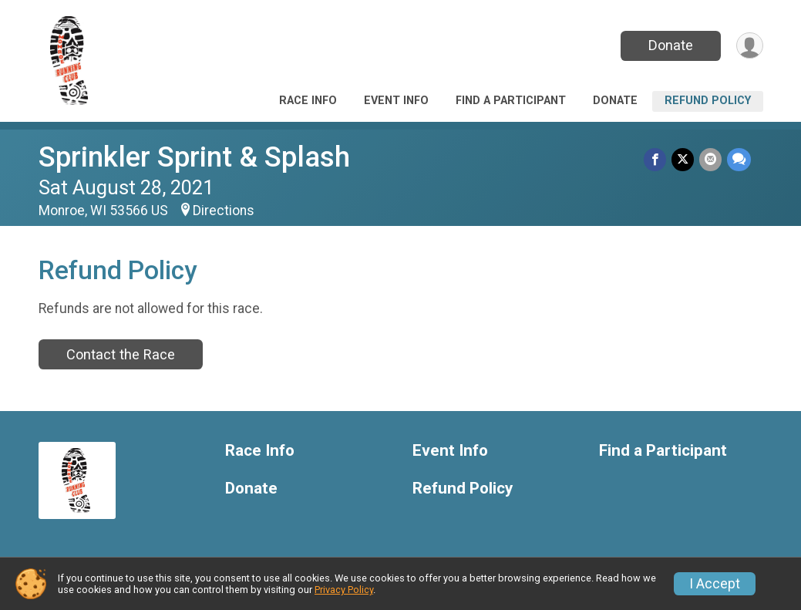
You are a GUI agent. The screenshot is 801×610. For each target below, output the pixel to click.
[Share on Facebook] (657, 160)
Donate (668, 45)
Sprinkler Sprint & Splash (194, 157)
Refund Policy (708, 100)
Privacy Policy (344, 589)
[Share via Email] (711, 160)
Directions (223, 210)
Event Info (396, 100)
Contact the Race (120, 354)
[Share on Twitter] (684, 160)
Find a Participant (511, 100)
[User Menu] (749, 46)
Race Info (308, 100)
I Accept (714, 583)
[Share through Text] (739, 160)
